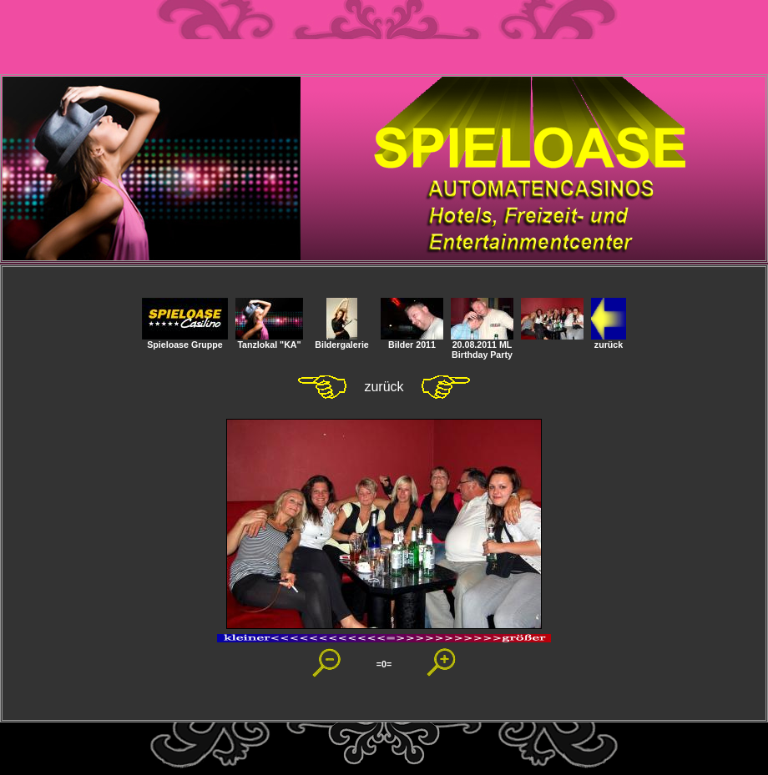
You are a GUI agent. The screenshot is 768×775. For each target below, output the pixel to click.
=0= (384, 664)
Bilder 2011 (412, 340)
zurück (608, 340)
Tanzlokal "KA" (269, 340)
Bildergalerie (342, 340)
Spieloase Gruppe (185, 340)
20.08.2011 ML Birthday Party (482, 345)
